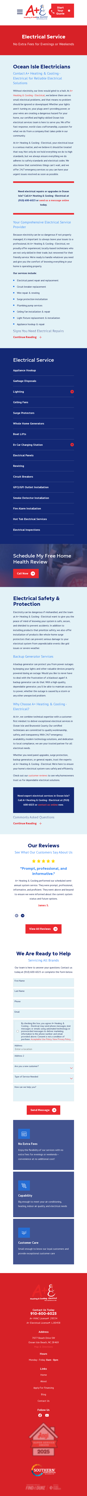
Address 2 (19, 1056)
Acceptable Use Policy (41, 1039)
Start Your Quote (63, 10)
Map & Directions (43, 1347)
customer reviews (37, 775)
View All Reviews (43, 929)
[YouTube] (47, 1415)
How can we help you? (25, 1087)
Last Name (20, 991)
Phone (18, 1001)
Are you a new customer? (27, 1066)
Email (17, 1012)
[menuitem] (43, 370)
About (43, 1381)
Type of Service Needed (26, 1076)
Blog (43, 1394)
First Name (20, 981)
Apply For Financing (43, 1388)
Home (43, 1374)
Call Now (26, 574)
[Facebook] (40, 1415)
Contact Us (44, 1400)
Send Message (43, 1110)
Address (18, 1045)
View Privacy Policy (61, 1039)
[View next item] (22, 916)
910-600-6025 (43, 1313)
